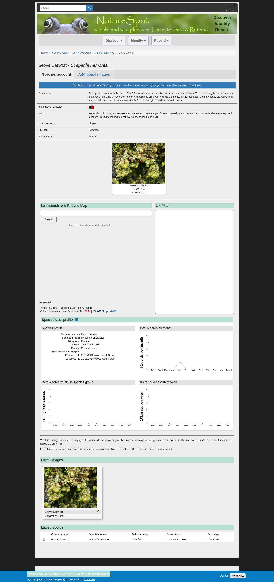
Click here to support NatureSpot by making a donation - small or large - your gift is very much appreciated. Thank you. (137, 85)
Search (49, 219)
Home (44, 52)
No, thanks (238, 575)
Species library (60, 52)
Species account (56, 74)
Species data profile (57, 320)
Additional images (94, 74)
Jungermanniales (104, 52)
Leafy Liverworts (82, 52)
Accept (224, 575)
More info (89, 579)
